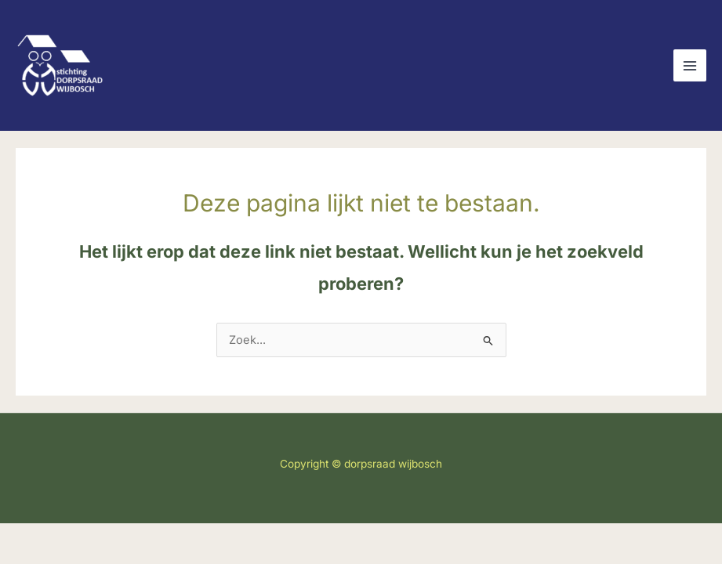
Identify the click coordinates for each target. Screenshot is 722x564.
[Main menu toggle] (689, 65)
